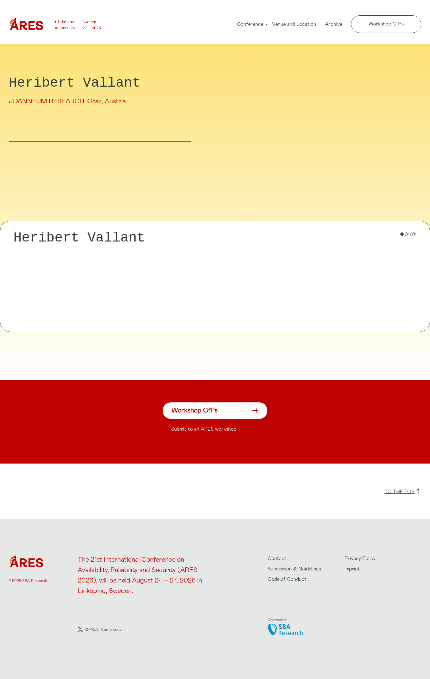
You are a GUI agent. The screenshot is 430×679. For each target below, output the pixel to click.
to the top (402, 491)
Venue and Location (294, 24)
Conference (250, 25)
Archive (333, 24)
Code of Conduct (287, 579)
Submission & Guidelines (294, 569)
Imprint (352, 569)
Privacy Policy (359, 558)
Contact (277, 558)
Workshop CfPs (386, 24)
